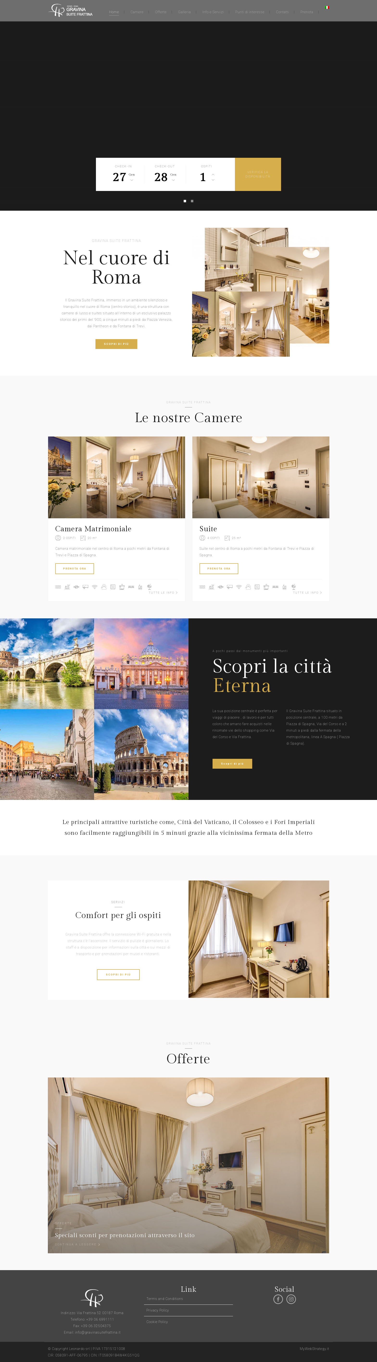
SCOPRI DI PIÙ (116, 344)
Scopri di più (232, 763)
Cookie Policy (157, 1322)
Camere (137, 12)
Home (114, 12)
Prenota (307, 12)
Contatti (282, 12)
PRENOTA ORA (74, 568)
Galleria (184, 12)
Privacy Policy (157, 1310)
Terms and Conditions (164, 1299)
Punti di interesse (249, 12)
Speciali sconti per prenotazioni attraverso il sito (125, 1235)
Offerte (161, 12)
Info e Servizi (213, 12)
